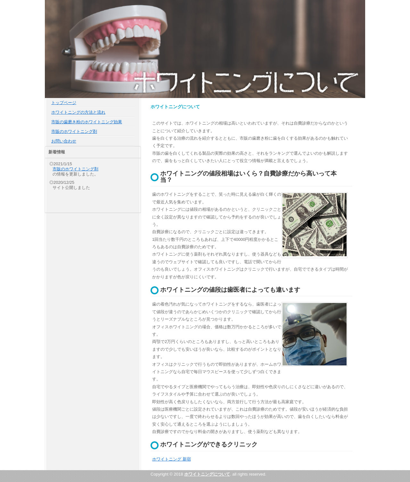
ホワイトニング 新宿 (171, 459)
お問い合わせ (63, 141)
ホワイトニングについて (207, 474)
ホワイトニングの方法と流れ (78, 112)
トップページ (63, 102)
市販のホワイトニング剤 (74, 131)
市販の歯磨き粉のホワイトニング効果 (86, 121)
